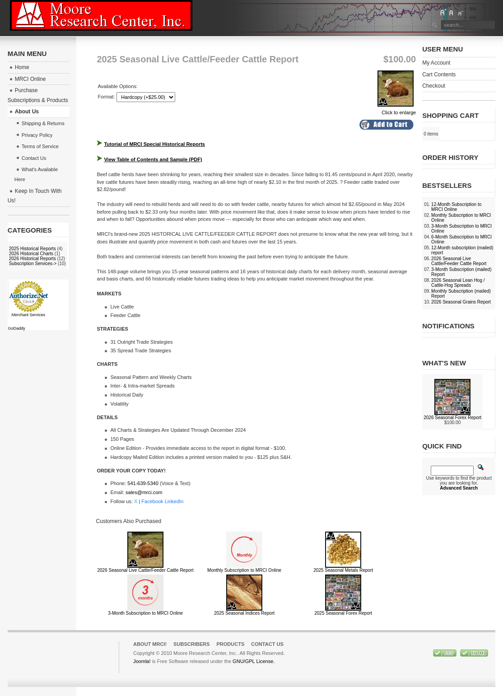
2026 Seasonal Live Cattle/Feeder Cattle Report (146, 570)
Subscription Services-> (32, 263)
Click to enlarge (396, 109)
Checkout (433, 86)
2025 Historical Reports (32, 248)
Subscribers (191, 644)
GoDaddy (16, 328)
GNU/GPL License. (254, 661)
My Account (436, 63)
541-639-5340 (142, 483)
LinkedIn (174, 501)
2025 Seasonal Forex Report (343, 613)
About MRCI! (150, 644)
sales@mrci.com (144, 492)
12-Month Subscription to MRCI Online (456, 207)
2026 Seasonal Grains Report (461, 301)
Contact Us (267, 644)
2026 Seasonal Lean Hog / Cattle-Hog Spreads (457, 283)
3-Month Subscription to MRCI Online (145, 613)
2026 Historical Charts (31, 253)
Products (230, 644)
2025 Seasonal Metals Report (343, 570)
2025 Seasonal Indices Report (244, 613)
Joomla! (142, 661)
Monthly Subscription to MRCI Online (244, 570)
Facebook (152, 501)
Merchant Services (28, 315)
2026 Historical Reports (32, 258)
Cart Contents (439, 74)
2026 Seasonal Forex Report (452, 417)
